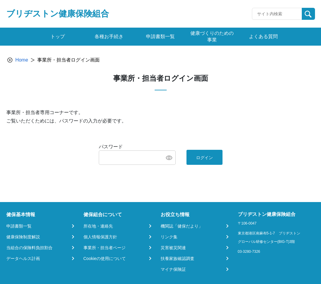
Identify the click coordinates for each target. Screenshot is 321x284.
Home (21, 59)
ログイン (204, 157)
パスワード (111, 146)
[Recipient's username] (277, 14)
